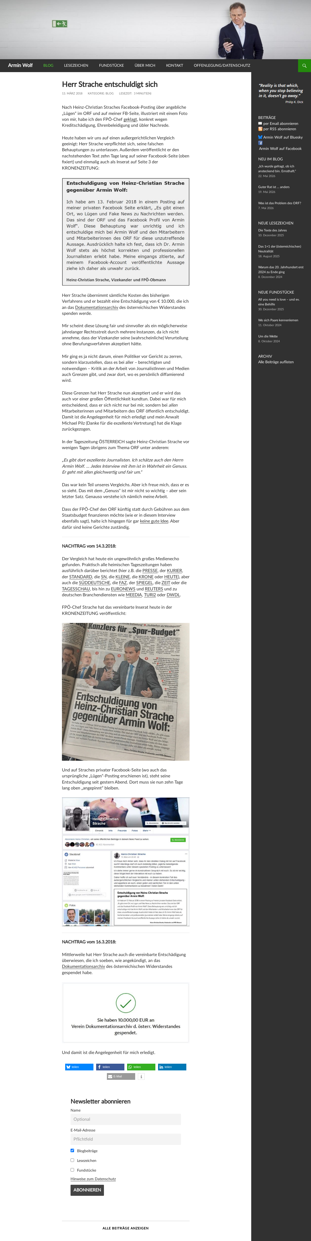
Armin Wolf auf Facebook (281, 143)
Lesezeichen (76, 66)
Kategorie (96, 93)
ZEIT (166, 583)
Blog (48, 66)
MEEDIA (134, 595)
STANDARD (80, 577)
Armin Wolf (20, 65)
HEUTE (171, 577)
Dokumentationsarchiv (96, 307)
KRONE (146, 577)
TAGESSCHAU (76, 589)
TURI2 (150, 595)
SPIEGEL (144, 583)
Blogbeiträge (84, 1151)
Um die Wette (268, 336)
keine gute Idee (154, 521)
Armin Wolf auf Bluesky (280, 137)
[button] (79, 1067)
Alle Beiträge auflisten (273, 362)
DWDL (173, 595)
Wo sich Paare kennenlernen (278, 320)
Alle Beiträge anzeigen (126, 1228)
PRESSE (150, 571)
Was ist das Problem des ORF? (279, 203)
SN (104, 577)
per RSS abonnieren (277, 129)
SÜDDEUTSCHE (94, 583)
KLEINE (123, 577)
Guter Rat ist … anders (273, 187)
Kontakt (174, 66)
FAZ (123, 583)
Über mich (145, 66)
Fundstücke (111, 66)
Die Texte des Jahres (272, 230)
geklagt (130, 119)
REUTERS (154, 589)
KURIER (174, 571)
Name (76, 1110)
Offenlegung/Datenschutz (222, 66)
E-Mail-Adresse (83, 1130)
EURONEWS (123, 589)
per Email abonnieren (278, 123)
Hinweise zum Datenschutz (93, 1179)
